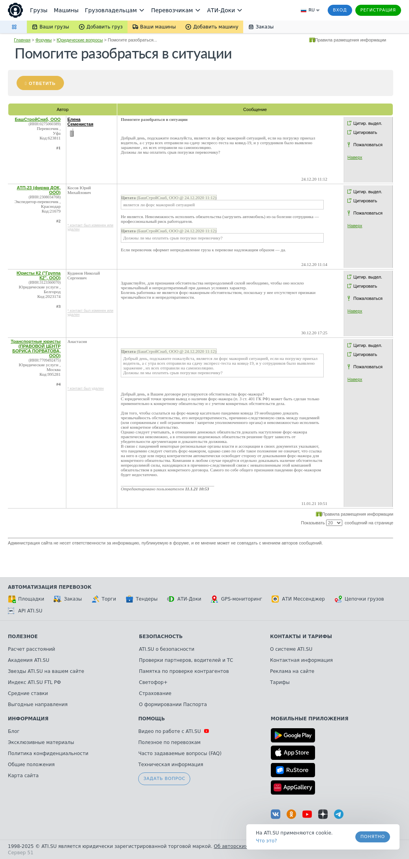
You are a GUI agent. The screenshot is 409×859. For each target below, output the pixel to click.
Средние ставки (28, 693)
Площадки (26, 599)
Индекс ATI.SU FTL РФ (34, 682)
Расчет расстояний (31, 649)
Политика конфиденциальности (48, 753)
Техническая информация (170, 764)
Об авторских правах (240, 846)
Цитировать (365, 132)
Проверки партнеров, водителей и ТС (186, 660)
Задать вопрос (164, 778)
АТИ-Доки (184, 599)
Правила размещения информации (350, 40)
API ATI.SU (25, 611)
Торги (104, 599)
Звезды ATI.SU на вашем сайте (46, 671)
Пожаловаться (368, 144)
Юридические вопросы (80, 40)
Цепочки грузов (359, 599)
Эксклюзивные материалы (41, 742)
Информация (28, 718)
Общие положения (31, 764)
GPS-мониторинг (236, 599)
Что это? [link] (266, 841)
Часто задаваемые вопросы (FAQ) (179, 753)
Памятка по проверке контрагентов (184, 671)
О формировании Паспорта (173, 704)
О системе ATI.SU (291, 649)
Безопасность (161, 636)
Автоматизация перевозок (50, 587)
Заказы (68, 599)
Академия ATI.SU (28, 660)
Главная (22, 40)
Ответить (42, 83)
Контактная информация (301, 660)
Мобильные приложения (310, 718)
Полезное (23, 636)
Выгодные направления (38, 704)
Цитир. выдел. (367, 123)
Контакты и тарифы (301, 636)
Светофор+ (153, 682)
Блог (14, 731)
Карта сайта (23, 775)
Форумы (44, 40)
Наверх (354, 157)
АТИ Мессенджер (298, 599)
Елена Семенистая (81, 121)
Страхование (155, 693)
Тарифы (280, 682)
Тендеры (142, 599)
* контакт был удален (86, 388)
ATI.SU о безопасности (166, 649)
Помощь (151, 718)
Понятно (372, 836)
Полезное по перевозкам (169, 742)
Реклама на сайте (292, 671)
